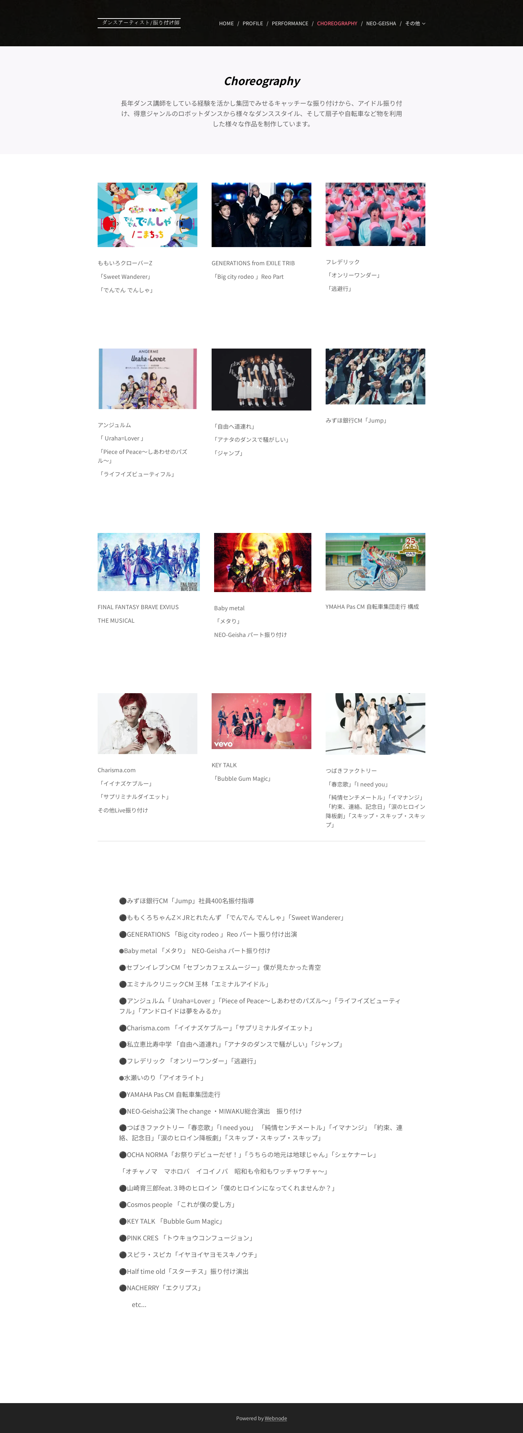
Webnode (276, 1418)
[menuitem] (228, 23)
